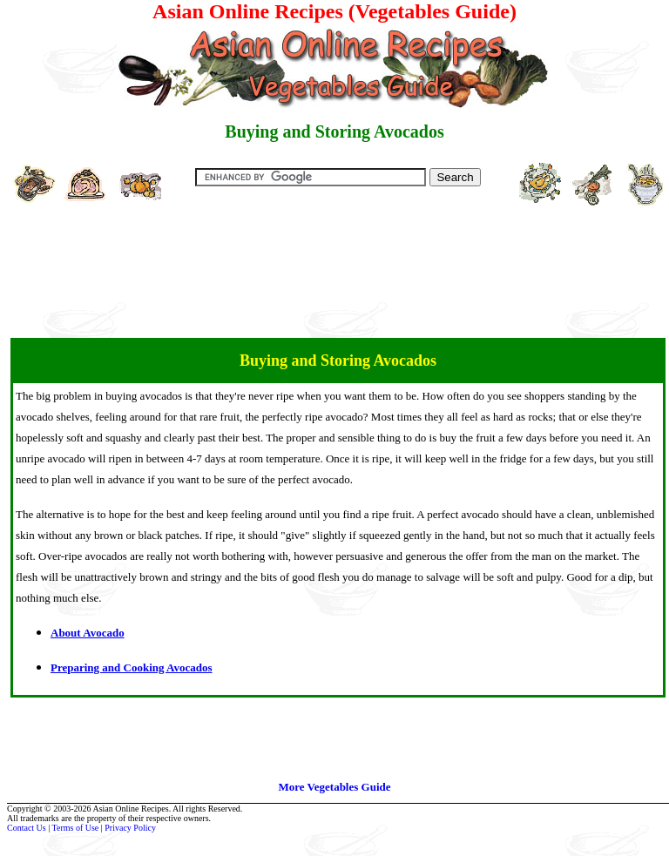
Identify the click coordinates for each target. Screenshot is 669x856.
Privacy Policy (130, 827)
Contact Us (26, 827)
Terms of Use (75, 827)
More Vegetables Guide (334, 786)
